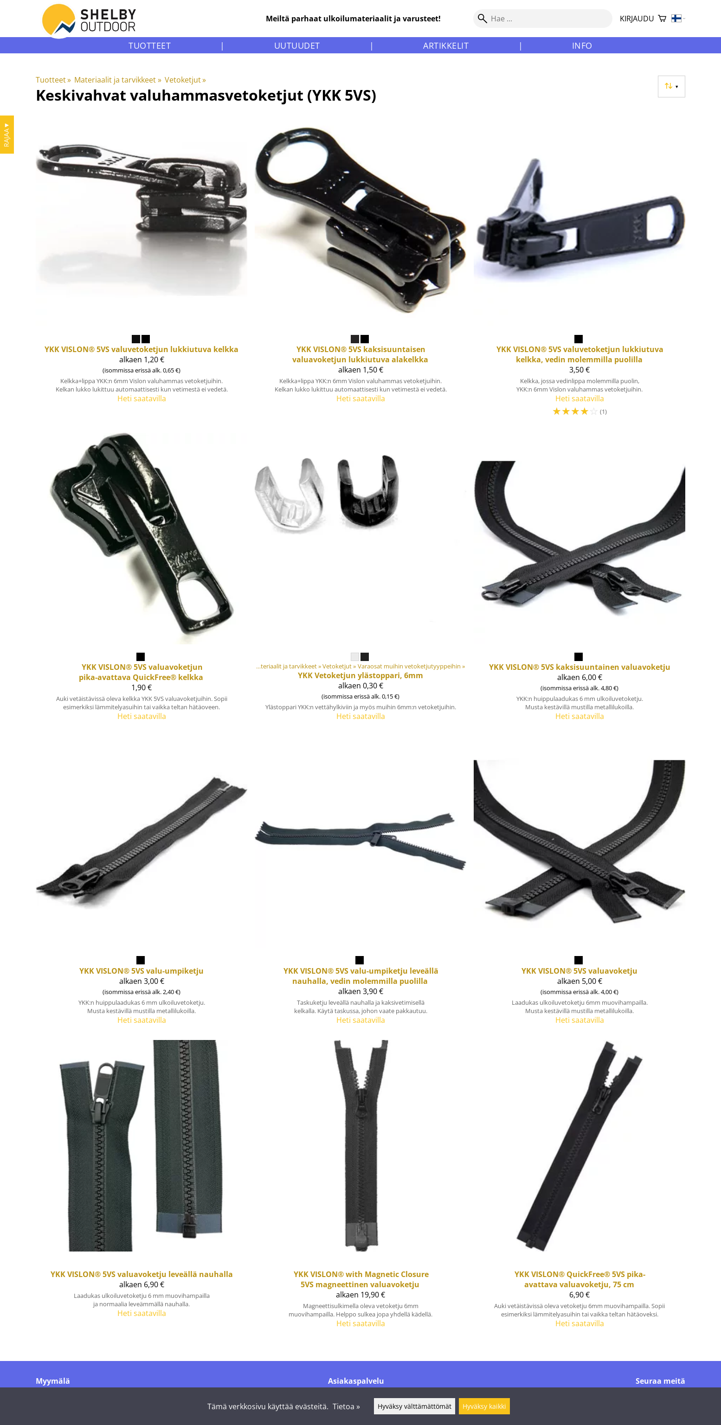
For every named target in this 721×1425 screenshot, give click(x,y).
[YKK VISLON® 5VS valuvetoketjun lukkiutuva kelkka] (141, 270)
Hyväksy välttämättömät (414, 1406)
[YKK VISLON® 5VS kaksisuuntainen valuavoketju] (579, 581)
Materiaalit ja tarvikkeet (117, 80)
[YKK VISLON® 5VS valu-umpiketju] (141, 884)
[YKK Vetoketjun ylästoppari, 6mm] (360, 581)
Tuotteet (150, 45)
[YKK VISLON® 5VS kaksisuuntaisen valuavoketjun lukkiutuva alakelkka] (360, 270)
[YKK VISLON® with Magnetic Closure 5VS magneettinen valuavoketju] (360, 1188)
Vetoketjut (185, 80)
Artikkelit (446, 45)
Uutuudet (297, 45)
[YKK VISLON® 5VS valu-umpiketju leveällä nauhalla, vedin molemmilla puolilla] (360, 884)
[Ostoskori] (662, 18)
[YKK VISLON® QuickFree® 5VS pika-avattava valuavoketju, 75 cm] (579, 1188)
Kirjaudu (637, 18)
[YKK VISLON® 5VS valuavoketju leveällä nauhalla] (141, 1188)
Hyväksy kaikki (484, 1406)
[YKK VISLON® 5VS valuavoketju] (579, 884)
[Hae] (542, 18)
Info (582, 45)
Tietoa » (346, 1406)
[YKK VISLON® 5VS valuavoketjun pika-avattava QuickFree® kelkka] (141, 581)
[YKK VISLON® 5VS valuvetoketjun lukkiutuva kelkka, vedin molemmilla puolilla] (579, 270)
